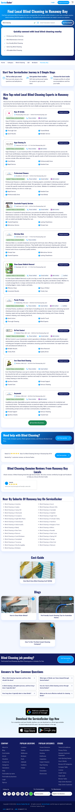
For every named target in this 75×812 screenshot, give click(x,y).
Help (3, 771)
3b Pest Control (19, 330)
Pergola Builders (45, 750)
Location (23, 747)
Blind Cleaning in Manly (12, 527)
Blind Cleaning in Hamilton (48, 522)
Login (53, 2)
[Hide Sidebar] (72, 2)
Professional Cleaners (21, 173)
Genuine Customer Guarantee (64, 754)
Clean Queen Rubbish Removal (24, 264)
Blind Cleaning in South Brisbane (14, 536)
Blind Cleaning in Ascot (47, 504)
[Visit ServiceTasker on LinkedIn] (22, 794)
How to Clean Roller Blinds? (19, 615)
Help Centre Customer (65, 784)
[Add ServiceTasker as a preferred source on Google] (37, 711)
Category (10, 62)
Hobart (23, 768)
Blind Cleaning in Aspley (12, 507)
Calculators (5, 768)
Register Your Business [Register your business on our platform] (62, 794)
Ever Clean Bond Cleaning (22, 361)
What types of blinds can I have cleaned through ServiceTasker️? (54, 679)
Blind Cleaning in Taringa (47, 539)
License (60, 770)
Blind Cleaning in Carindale (48, 510)
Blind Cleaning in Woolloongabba (15, 545)
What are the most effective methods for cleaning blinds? (55, 694)
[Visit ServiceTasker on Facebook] (5, 794)
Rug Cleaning (44, 765)
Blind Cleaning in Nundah (47, 530)
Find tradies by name (8, 774)
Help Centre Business (65, 782)
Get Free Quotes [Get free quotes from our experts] (42, 794)
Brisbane (35, 62)
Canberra (23, 765)
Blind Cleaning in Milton (47, 527)
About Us (5, 747)
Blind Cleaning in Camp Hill (13, 510)
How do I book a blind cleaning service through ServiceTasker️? (54, 687)
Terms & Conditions (64, 747)
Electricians (43, 774)
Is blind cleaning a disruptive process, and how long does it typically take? (18, 687)
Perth (22, 759)
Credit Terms (62, 773)
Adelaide (23, 762)
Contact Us (5, 762)
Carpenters (43, 759)
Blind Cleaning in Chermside (13, 513)
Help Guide (61, 776)
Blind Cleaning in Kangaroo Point (50, 524)
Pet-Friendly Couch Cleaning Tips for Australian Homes (56, 616)
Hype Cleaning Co (20, 143)
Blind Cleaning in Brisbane (13, 548)
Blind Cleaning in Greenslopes (14, 522)
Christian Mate (19, 234)
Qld (28, 62)
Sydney (23, 750)
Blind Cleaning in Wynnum (47, 545)
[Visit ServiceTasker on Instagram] (18, 794)
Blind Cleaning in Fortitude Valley (50, 519)
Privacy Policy (62, 750)
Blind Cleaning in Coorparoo (13, 516)
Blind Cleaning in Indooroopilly (14, 524)
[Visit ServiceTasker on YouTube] (26, 794)
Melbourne (24, 753)
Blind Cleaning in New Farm (13, 530)
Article (4, 756)
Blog (3, 750)
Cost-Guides (6, 753)
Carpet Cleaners (44, 762)
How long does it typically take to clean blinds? (16, 693)
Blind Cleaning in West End (48, 542)
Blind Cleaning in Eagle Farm (48, 516)
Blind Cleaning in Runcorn (12, 533)
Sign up (4, 782)
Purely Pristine (19, 300)
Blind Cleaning (20, 62)
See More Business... (37, 423)
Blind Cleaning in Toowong (13, 542)
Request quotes (63, 112)
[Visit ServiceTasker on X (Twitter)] (13, 794)
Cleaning (42, 768)
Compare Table (63, 767)
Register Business (63, 2)
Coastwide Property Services (23, 203)
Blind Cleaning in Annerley (13, 504)
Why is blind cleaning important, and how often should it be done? (16, 679)
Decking (42, 753)
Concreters (43, 771)
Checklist (5, 759)
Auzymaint (17, 393)
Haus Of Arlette (19, 112)
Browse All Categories (65, 764)
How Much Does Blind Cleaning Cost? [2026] (37, 581)
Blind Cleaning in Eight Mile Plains (15, 519)
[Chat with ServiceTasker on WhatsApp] (31, 794)
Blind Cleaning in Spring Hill (48, 536)
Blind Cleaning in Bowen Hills (48, 507)
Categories (5, 765)
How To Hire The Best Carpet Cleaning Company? (37, 643)
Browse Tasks (62, 779)
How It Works (62, 761)
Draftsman (43, 756)
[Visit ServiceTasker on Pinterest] (9, 794)
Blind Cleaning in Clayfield (47, 513)
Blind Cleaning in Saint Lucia (48, 533)
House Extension (45, 747)
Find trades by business (9, 776)
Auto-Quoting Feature (64, 758)
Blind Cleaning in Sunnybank (13, 539)
